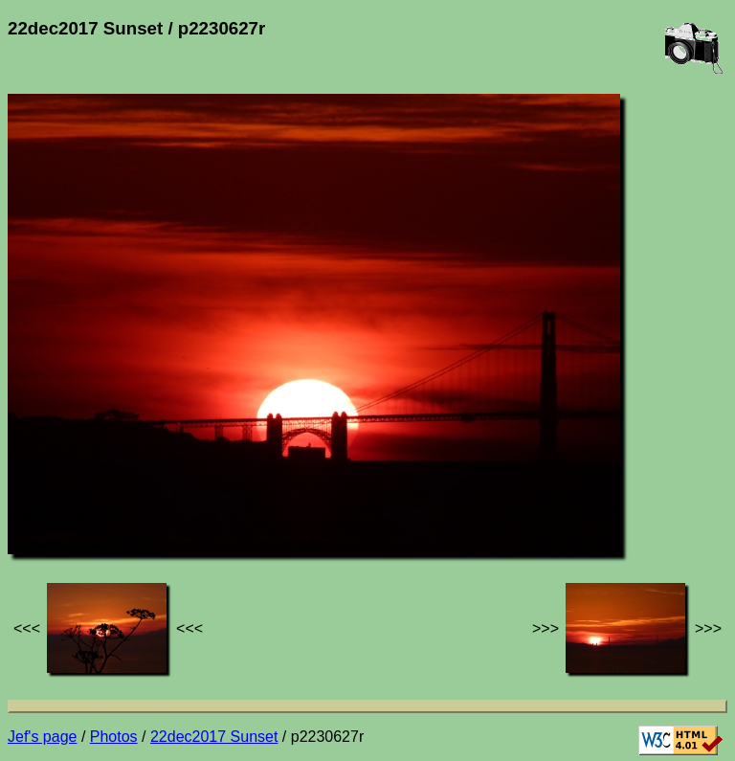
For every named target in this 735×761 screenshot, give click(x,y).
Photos (114, 736)
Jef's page (42, 736)
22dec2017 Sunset (214, 736)
